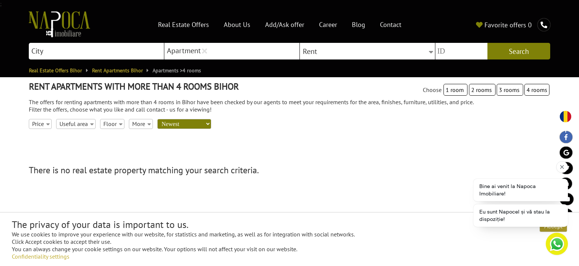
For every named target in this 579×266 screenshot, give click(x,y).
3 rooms (510, 89)
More (141, 123)
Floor (112, 123)
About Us (237, 24)
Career (328, 24)
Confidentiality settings (40, 256)
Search (519, 51)
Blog (358, 24)
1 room (455, 89)
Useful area (76, 123)
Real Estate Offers (183, 24)
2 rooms (482, 89)
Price (40, 123)
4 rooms (537, 89)
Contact (390, 24)
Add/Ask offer (284, 24)
